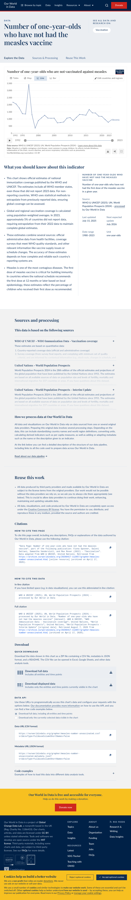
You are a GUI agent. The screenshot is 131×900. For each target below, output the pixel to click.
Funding (93, 845)
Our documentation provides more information (55, 711)
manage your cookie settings (87, 893)
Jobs (91, 857)
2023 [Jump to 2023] (120, 140)
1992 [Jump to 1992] (17, 140)
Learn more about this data (90, 146)
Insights (58, 5)
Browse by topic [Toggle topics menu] (31, 5)
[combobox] (107, 5)
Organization (95, 840)
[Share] (114, 151)
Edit (110, 78)
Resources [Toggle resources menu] (73, 5)
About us (93, 834)
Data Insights (116, 844)
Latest (71, 858)
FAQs (24, 858)
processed (119, 206)
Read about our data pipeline (31, 456)
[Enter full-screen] (121, 151)
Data (48, 5)
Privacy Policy (64, 893)
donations (48, 881)
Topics (71, 834)
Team (91, 851)
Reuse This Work (76, 58)
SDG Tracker (74, 863)
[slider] (25, 140)
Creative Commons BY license (43, 509)
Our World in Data (10, 5)
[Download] (108, 151)
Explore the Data (14, 58)
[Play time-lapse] (9, 140)
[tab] (14, 78)
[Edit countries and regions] (108, 78)
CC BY (37, 153)
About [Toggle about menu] (88, 5)
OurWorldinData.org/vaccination (20, 153)
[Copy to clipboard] (106, 547)
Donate (119, 5)
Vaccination (102, 30)
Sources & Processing (45, 58)
